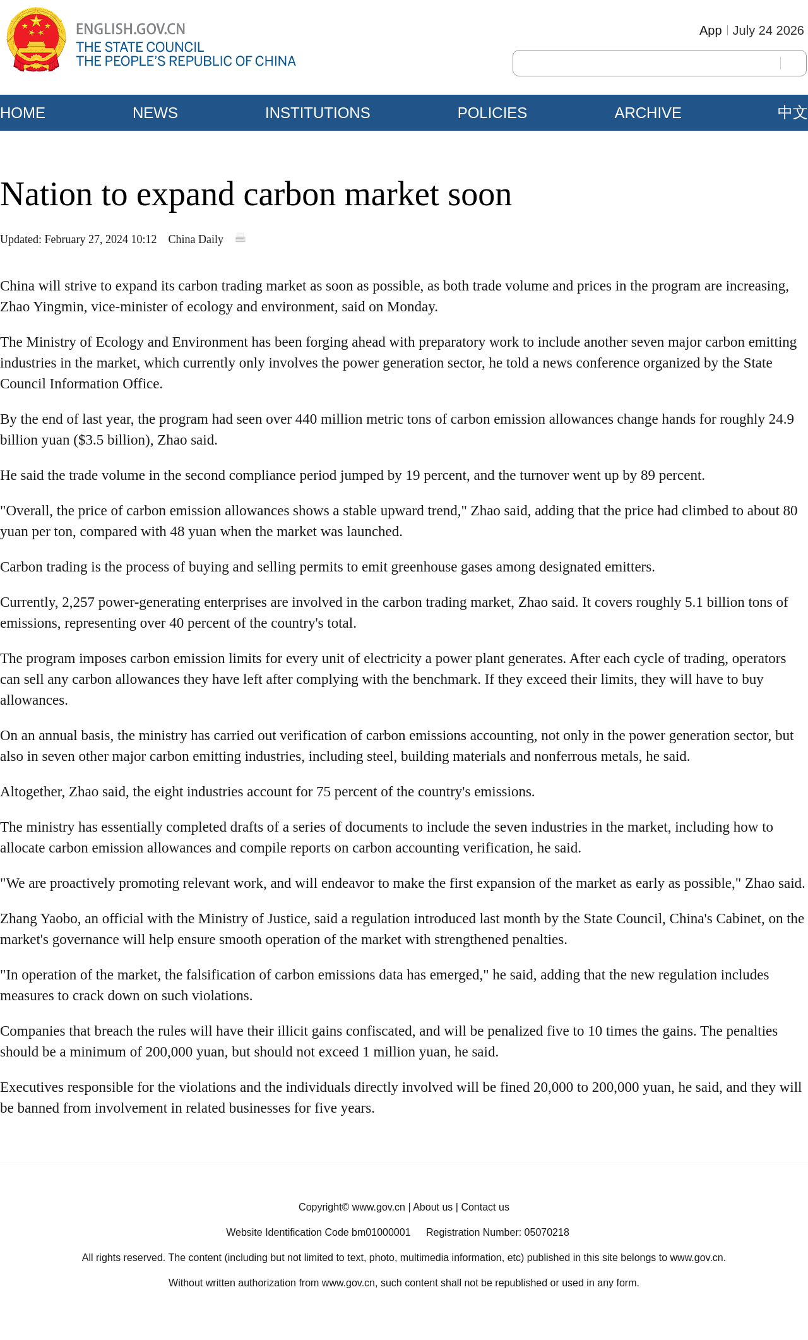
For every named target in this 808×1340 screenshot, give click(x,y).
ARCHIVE (648, 112)
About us (433, 1207)
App (710, 30)
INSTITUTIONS (318, 112)
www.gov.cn (378, 1207)
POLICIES (493, 112)
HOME (22, 112)
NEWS (155, 112)
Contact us (485, 1207)
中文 (793, 112)
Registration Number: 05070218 (497, 1232)
